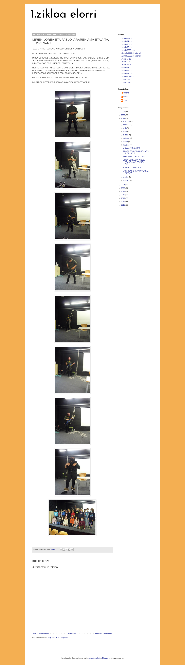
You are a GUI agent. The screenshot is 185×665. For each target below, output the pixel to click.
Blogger (105, 658)
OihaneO (127, 97)
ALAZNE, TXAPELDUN (132, 168)
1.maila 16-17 (126, 62)
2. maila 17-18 (126, 71)
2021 (123, 185)
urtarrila (126, 181)
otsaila (126, 177)
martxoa (126, 145)
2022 (123, 118)
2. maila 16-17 (126, 68)
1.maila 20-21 (126, 65)
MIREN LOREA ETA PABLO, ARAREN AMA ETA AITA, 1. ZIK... (134, 162)
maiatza (126, 138)
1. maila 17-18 (126, 41)
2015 (123, 205)
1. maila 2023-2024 (128, 50)
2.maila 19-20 (126, 82)
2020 (123, 188)
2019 (123, 192)
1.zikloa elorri (64, 14)
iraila (125, 132)
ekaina (126, 135)
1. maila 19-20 (126, 47)
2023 (123, 115)
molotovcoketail (95, 658)
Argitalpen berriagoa (41, 633)
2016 (123, 202)
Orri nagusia (71, 633)
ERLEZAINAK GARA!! (131, 148)
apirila (125, 142)
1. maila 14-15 (126, 38)
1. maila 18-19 (126, 44)
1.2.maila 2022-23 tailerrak (131, 53)
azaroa (126, 125)
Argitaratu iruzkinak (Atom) (58, 638)
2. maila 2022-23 (127, 76)
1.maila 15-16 (126, 59)
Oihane (126, 93)
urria (125, 128)
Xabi (125, 100)
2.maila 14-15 (126, 79)
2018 (123, 195)
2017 (123, 198)
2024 (123, 112)
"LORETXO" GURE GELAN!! (134, 157)
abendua (126, 121)
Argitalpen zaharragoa (103, 633)
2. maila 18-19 (126, 74)
